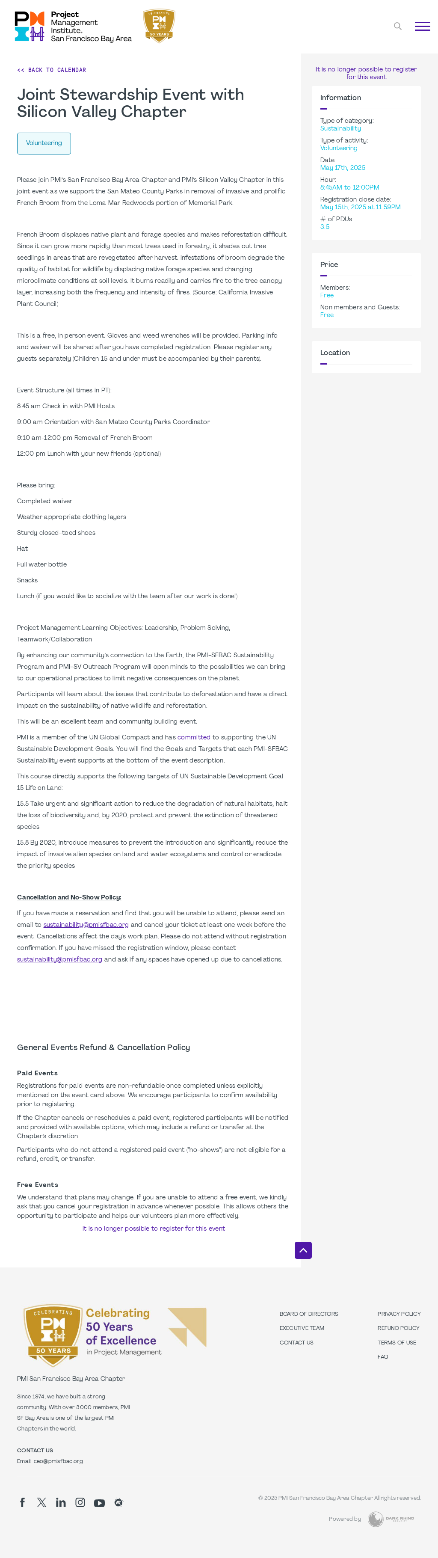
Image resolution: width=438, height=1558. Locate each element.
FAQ (383, 1357)
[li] (61, 1502)
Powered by (345, 1519)
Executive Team (302, 1328)
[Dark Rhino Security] (391, 1519)
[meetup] (118, 1502)
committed (194, 738)
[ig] (80, 1502)
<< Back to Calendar (51, 69)
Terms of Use (397, 1343)
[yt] (99, 1503)
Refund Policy (399, 1328)
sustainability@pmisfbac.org (86, 925)
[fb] (22, 1502)
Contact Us (297, 1343)
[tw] (41, 1502)
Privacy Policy (399, 1314)
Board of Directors (309, 1314)
